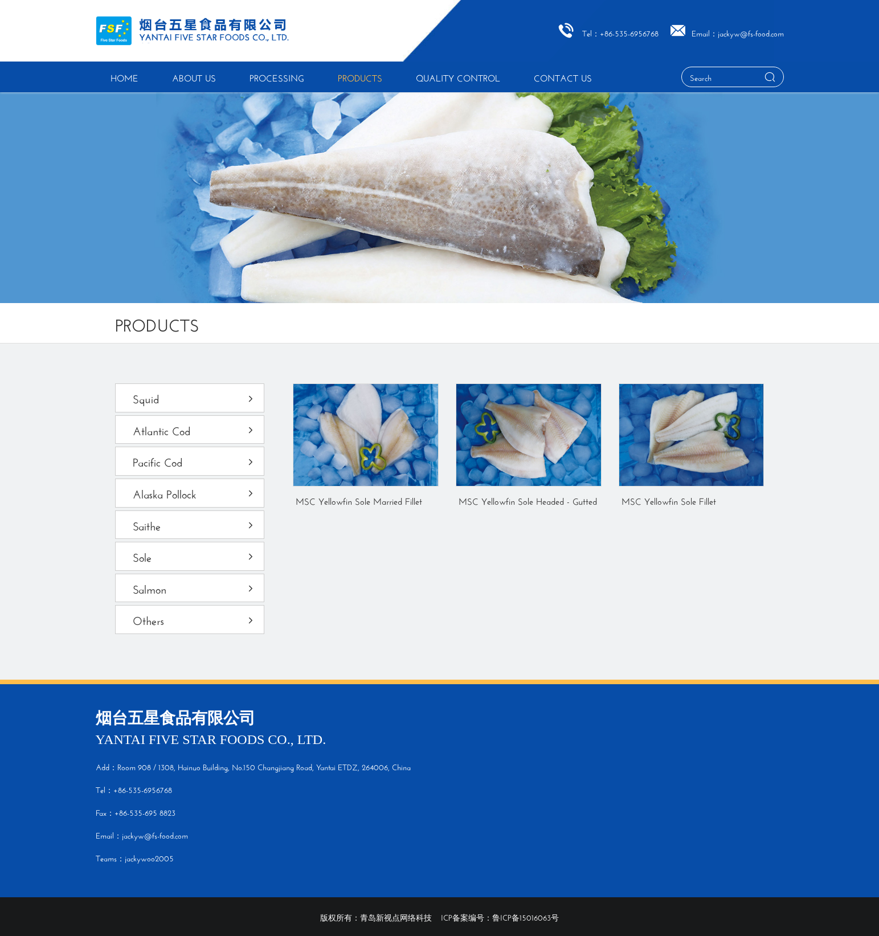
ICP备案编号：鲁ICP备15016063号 (500, 916)
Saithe (194, 524)
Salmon (194, 587)
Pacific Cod (194, 460)
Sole (194, 556)
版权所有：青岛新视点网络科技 (376, 916)
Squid (194, 397)
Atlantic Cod (194, 429)
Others (194, 619)
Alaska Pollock (194, 492)
